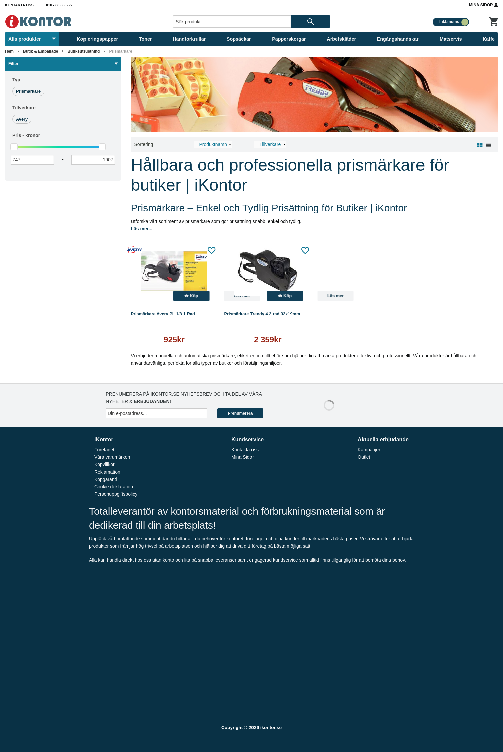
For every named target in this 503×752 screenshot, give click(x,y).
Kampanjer (369, 449)
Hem (9, 51)
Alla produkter (32, 39)
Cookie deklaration (113, 486)
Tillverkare (24, 107)
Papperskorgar (289, 39)
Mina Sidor (483, 5)
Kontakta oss (19, 5)
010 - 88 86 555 (59, 5)
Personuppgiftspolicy (115, 494)
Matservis (451, 39)
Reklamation (107, 472)
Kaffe (489, 39)
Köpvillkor (104, 464)
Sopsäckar (239, 39)
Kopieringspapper (97, 39)
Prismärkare (120, 51)
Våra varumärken (112, 457)
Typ (16, 79)
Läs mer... (142, 228)
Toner (145, 39)
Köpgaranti (105, 479)
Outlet (364, 457)
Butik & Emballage (40, 51)
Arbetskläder (341, 39)
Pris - (26, 135)
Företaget (104, 449)
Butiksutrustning (83, 51)
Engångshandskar (398, 39)
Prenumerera (240, 413)
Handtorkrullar (189, 39)
